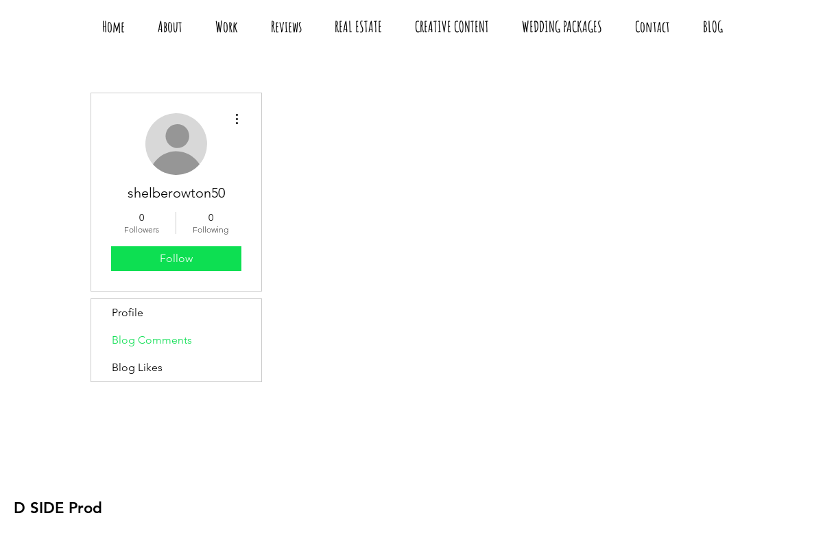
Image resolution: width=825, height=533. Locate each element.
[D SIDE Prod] (58, 508)
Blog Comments (152, 339)
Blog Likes (137, 367)
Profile (127, 312)
